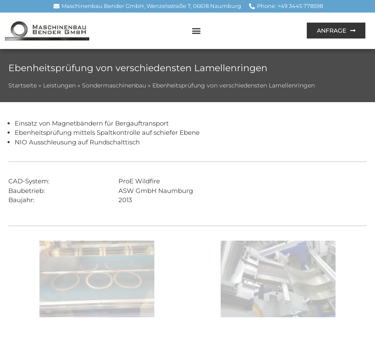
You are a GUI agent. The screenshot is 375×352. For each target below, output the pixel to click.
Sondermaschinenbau (114, 85)
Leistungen (59, 85)
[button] (196, 31)
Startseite (22, 85)
